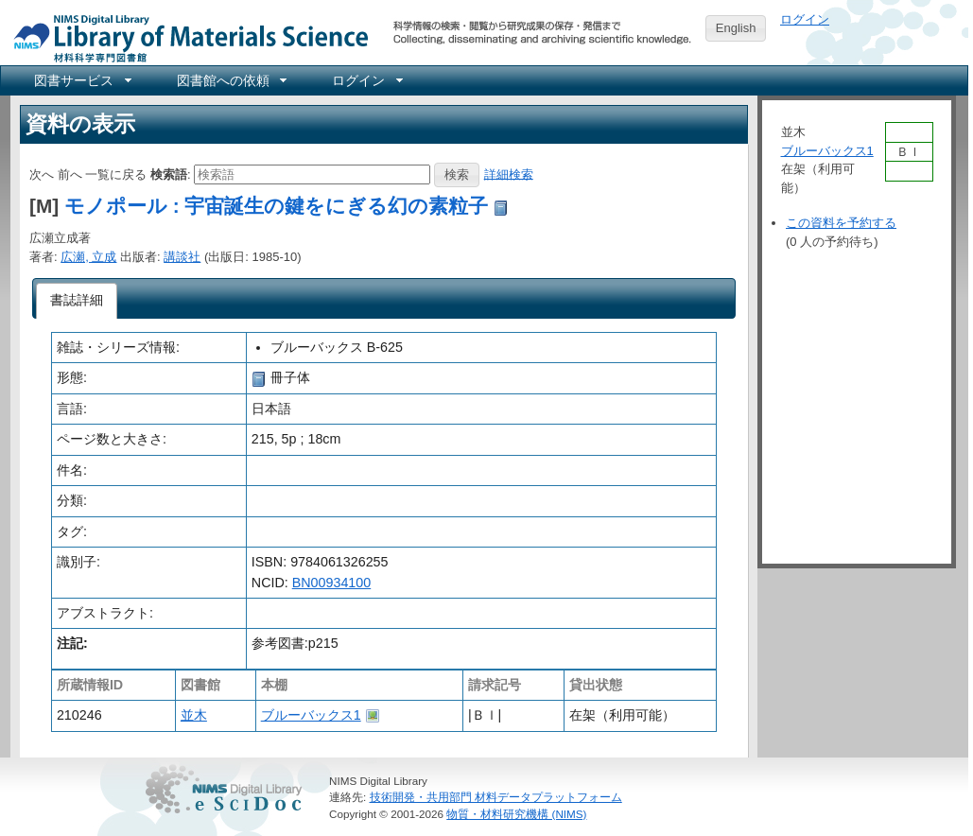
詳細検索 (508, 173)
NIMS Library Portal (185, 37)
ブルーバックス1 (311, 715)
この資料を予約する (841, 223)
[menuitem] (81, 80)
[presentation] (77, 301)
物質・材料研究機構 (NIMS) (516, 814)
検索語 (168, 173)
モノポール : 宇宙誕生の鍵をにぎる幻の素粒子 (276, 206)
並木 (194, 715)
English (736, 28)
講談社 (182, 257)
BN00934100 (331, 582)
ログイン (804, 19)
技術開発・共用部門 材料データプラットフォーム (496, 797)
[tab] (77, 301)
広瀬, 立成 (88, 257)
